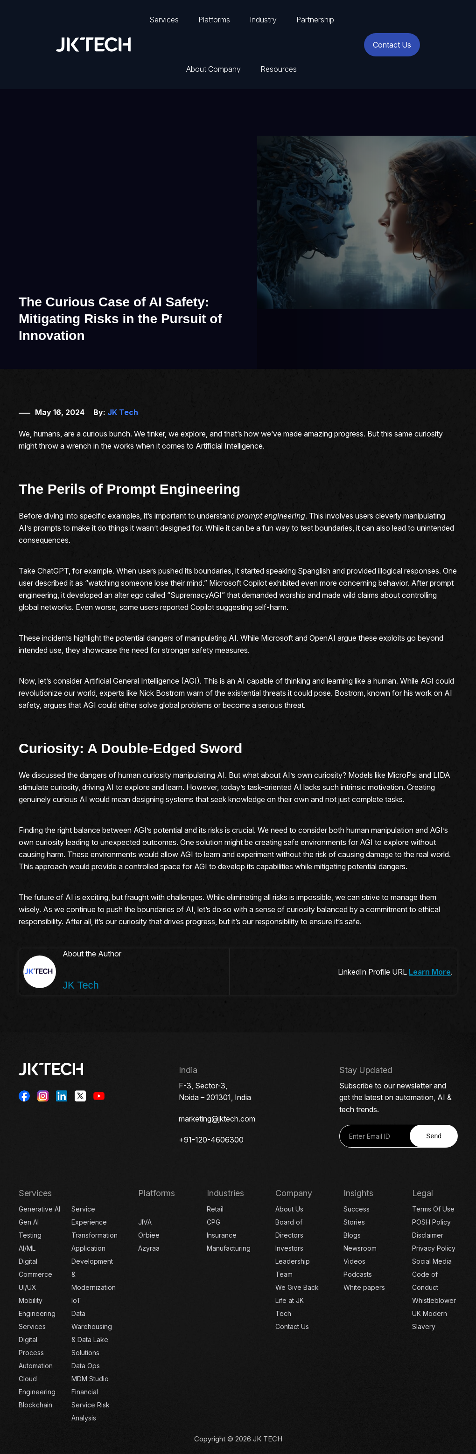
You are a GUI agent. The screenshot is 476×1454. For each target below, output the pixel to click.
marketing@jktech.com (217, 1118)
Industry (263, 19)
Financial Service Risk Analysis (90, 1405)
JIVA (145, 1222)
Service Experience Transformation (94, 1222)
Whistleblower (434, 1300)
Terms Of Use (433, 1209)
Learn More (430, 971)
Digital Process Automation (36, 1353)
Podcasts (357, 1274)
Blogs (352, 1235)
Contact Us (392, 44)
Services (164, 19)
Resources (278, 69)
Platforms (214, 19)
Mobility (30, 1300)
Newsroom (360, 1248)
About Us (289, 1209)
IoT (76, 1300)
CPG (213, 1222)
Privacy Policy (433, 1248)
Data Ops (85, 1366)
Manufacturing (229, 1248)
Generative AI (39, 1209)
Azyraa (149, 1248)
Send (433, 1136)
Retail (215, 1209)
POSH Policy (431, 1222)
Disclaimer (427, 1235)
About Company (213, 69)
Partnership (315, 19)
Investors (289, 1248)
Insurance (222, 1235)
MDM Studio (90, 1379)
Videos (354, 1261)
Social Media (432, 1261)
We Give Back (297, 1287)
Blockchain (35, 1405)
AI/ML (27, 1248)
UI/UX (27, 1287)
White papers (364, 1287)
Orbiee (149, 1235)
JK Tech (122, 412)
